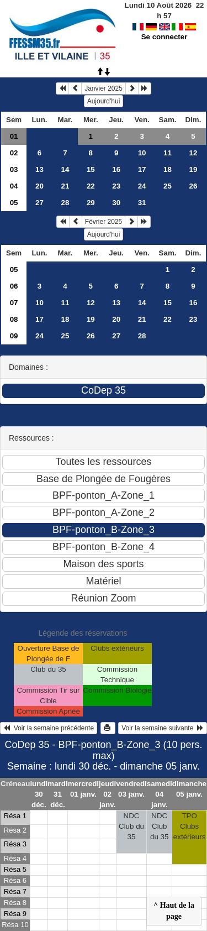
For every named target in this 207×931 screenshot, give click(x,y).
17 (142, 169)
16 (116, 169)
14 (65, 169)
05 (14, 202)
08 (14, 319)
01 (14, 136)
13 (39, 169)
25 (167, 186)
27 (39, 202)
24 (142, 186)
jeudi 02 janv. (107, 794)
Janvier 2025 (103, 88)
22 (91, 186)
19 (193, 169)
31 (142, 202)
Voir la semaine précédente (48, 728)
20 (39, 186)
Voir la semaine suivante (162, 728)
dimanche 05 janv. (189, 789)
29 (91, 202)
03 (14, 169)
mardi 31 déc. (57, 794)
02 (14, 153)
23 (116, 186)
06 (14, 286)
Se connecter (164, 37)
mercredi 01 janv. (83, 789)
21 (65, 186)
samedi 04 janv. (159, 794)
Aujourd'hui (103, 101)
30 (116, 202)
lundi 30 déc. (38, 794)
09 (14, 336)
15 (91, 169)
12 (193, 153)
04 (14, 186)
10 (142, 153)
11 (167, 153)
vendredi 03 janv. (131, 789)
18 (167, 169)
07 (14, 303)
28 (65, 202)
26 (193, 186)
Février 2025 (103, 222)
